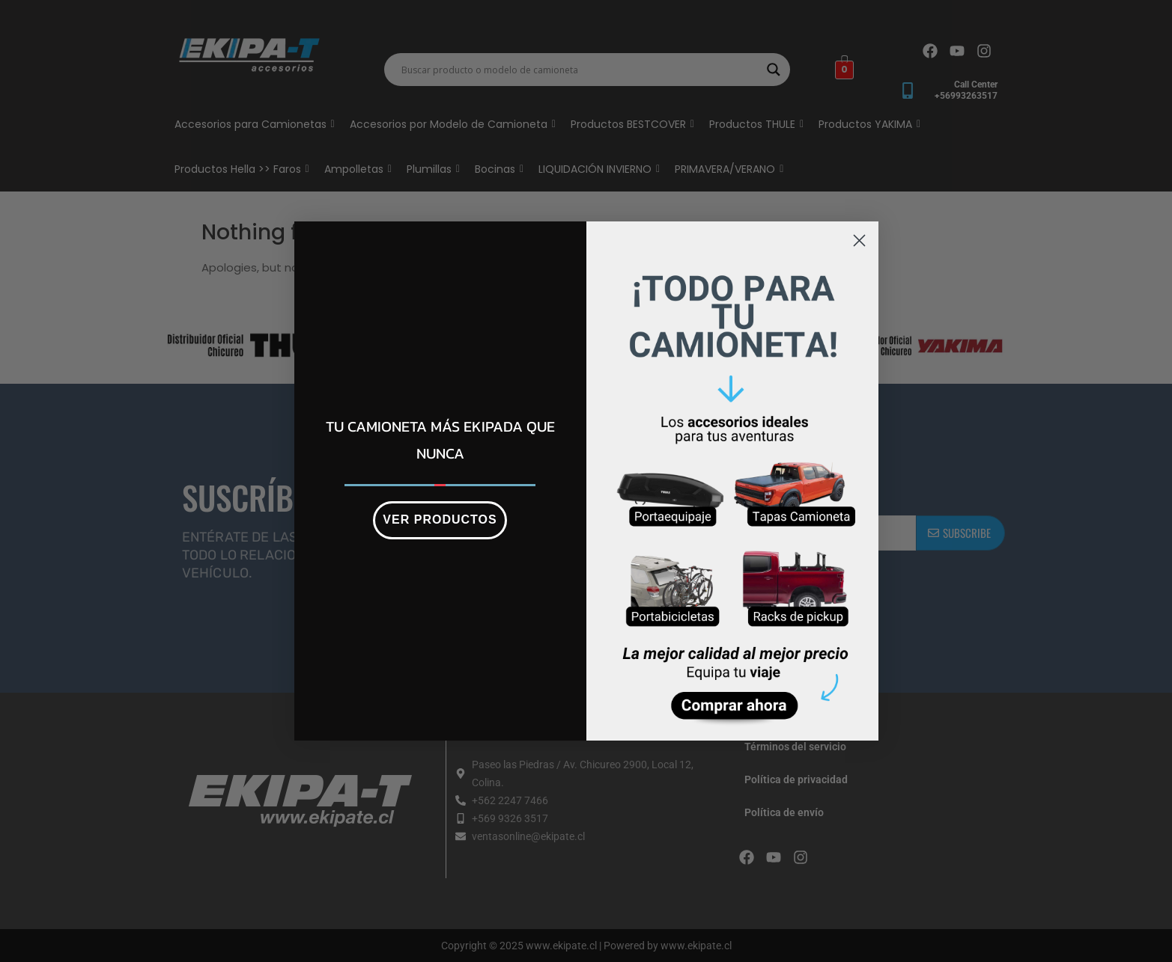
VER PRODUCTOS (440, 519)
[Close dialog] (859, 240)
